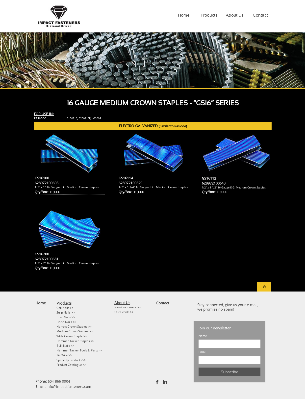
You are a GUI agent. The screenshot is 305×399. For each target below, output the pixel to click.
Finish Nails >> (66, 322)
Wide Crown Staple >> (71, 336)
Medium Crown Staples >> (74, 331)
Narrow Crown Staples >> (74, 326)
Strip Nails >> (65, 312)
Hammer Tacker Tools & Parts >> (79, 350)
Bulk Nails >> (65, 346)
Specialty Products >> (71, 360)
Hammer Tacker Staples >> (75, 341)
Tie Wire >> (64, 355)
